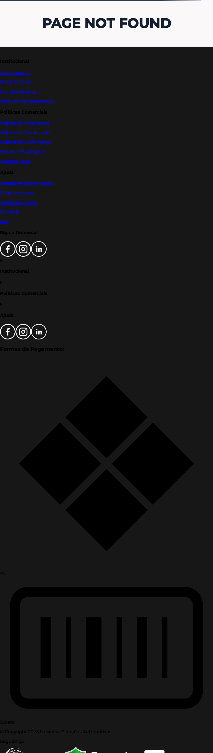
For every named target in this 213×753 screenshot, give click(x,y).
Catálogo (10, 212)
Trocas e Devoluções (22, 152)
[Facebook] (8, 255)
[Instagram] (23, 255)
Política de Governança (25, 142)
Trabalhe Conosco (19, 91)
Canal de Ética (15, 82)
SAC (4, 221)
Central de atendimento (27, 183)
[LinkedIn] (39, 255)
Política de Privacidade (25, 132)
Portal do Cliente (18, 202)
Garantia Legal (15, 161)
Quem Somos (15, 72)
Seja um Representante (26, 101)
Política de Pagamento (25, 123)
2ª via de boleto (17, 193)
